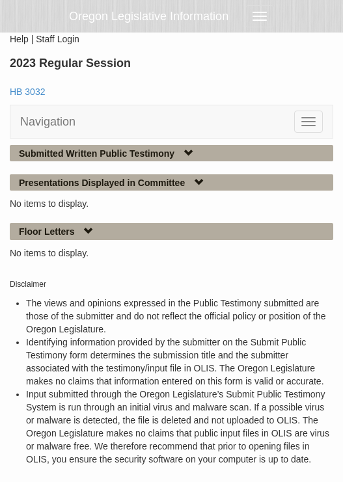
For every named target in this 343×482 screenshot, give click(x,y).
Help (19, 39)
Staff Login (57, 39)
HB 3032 (27, 92)
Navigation (47, 121)
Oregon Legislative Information (148, 16)
